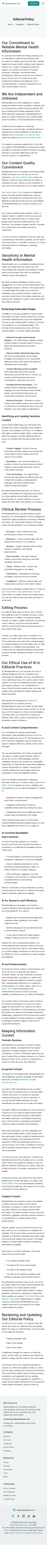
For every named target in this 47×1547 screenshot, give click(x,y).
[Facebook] (18, 1516)
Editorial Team (32, 592)
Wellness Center (9, 1495)
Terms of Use (20, 1533)
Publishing (20, 24)
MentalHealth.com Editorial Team (26, 135)
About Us (6, 1436)
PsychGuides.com (9, 1082)
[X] (13, 1516)
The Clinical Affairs (32, 1296)
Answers (6, 1466)
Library (6, 1462)
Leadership (7, 1444)
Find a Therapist (9, 1488)
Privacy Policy (36, 1533)
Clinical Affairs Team (32, 137)
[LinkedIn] (34, 1516)
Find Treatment (9, 1492)
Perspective (8, 1469)
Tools (5, 1473)
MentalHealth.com (20, 1525)
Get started (34, 3)
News (5, 1477)
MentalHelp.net (25, 1079)
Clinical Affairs (8, 1447)
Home (10, 24)
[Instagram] (23, 1516)
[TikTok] (28, 1516)
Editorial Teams (8, 1299)
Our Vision (7, 1440)
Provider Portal (9, 1499)
